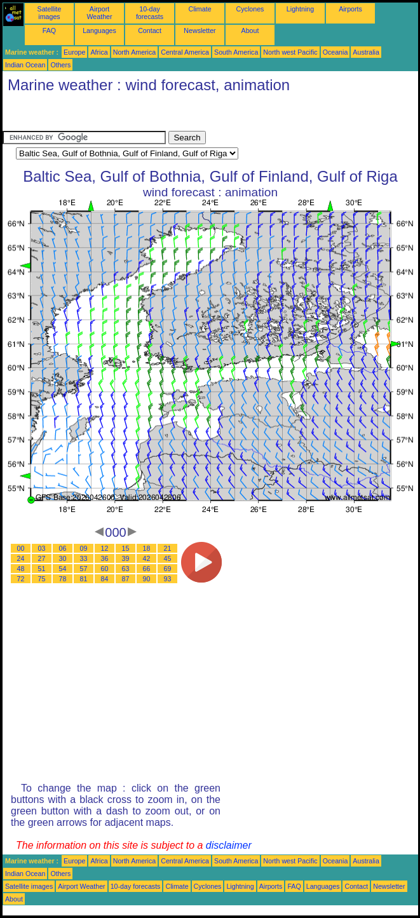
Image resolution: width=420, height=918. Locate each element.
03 (42, 548)
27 (42, 558)
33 (84, 558)
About (250, 30)
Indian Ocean (25, 65)
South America (236, 52)
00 (21, 548)
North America (134, 52)
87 (126, 579)
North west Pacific (290, 52)
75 (42, 579)
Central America (185, 52)
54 (63, 568)
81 (84, 579)
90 (147, 579)
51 (42, 568)
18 (147, 548)
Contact (149, 30)
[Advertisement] (104, 115)
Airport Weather (99, 12)
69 (168, 568)
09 (84, 548)
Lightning (300, 9)
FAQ (49, 30)
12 (105, 548)
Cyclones (250, 9)
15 (126, 548)
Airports (350, 9)
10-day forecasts (149, 12)
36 (105, 558)
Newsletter (199, 30)
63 (126, 568)
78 (63, 579)
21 (168, 548)
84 (105, 579)
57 (84, 568)
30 (63, 558)
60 (105, 568)
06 (63, 548)
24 (21, 558)
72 (21, 579)
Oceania (335, 52)
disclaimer (229, 845)
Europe (74, 52)
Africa (98, 52)
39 (126, 558)
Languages (99, 30)
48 (21, 568)
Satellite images (49, 12)
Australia (366, 52)
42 (147, 558)
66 (147, 568)
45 (168, 558)
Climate (199, 9)
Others (60, 65)
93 (168, 579)
